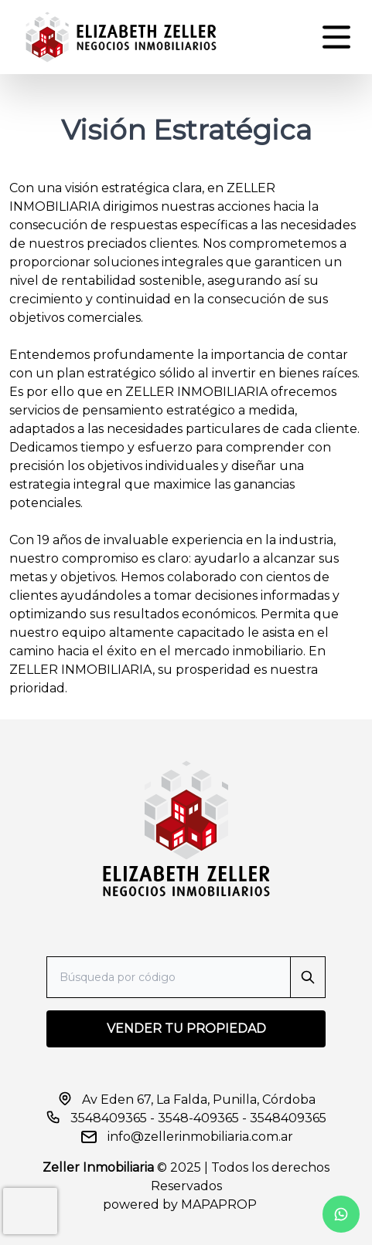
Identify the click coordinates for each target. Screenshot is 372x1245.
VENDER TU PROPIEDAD (186, 1028)
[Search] (186, 977)
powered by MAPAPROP (180, 1204)
